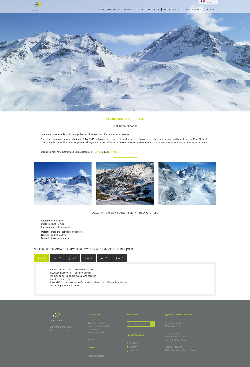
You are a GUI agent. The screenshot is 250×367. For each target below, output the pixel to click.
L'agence (211, 9)
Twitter (132, 347)
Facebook (133, 343)
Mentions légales (96, 356)
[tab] (41, 258)
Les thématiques (149, 9)
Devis (91, 347)
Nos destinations (96, 323)
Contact (92, 339)
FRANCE (97, 152)
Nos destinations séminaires (116, 9)
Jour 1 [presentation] (41, 258)
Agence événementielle (99, 326)
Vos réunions (172, 9)
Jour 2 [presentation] (57, 258)
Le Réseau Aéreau (96, 332)
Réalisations (193, 9)
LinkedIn (132, 350)
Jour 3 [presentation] (72, 258)
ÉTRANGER (114, 152)
